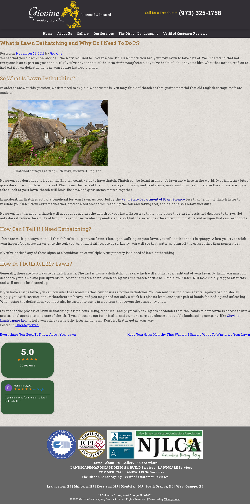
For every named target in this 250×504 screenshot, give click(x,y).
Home (48, 33)
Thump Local (172, 499)
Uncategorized (27, 325)
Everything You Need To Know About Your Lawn (38, 334)
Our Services (104, 33)
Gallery (83, 33)
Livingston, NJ (59, 486)
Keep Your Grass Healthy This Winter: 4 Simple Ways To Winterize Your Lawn (188, 334)
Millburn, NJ (84, 486)
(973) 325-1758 (200, 12)
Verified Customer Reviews (185, 33)
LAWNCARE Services (175, 467)
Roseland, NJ (107, 486)
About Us (64, 33)
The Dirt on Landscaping (139, 33)
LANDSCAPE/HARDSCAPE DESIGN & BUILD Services (112, 467)
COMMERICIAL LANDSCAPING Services (131, 472)
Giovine (56, 53)
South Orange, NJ (159, 486)
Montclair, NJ (131, 486)
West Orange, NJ (189, 486)
